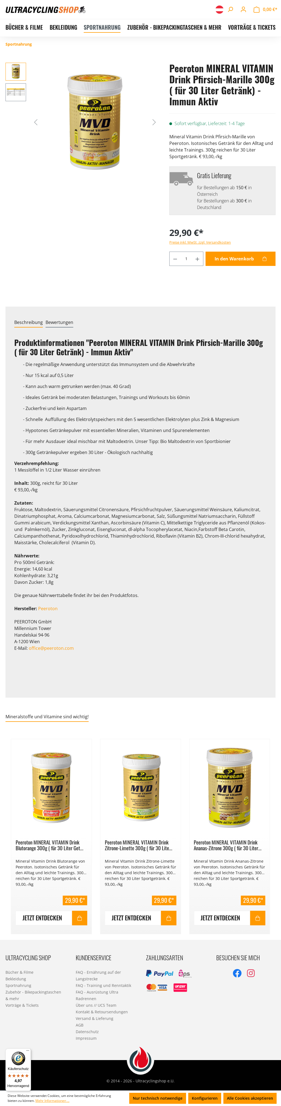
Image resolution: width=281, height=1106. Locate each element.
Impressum (86, 1038)
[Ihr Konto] (243, 9)
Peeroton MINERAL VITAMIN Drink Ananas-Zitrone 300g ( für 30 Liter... (228, 845)
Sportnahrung (18, 985)
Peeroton (48, 609)
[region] (140, 833)
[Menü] (27, 1052)
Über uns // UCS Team (96, 1005)
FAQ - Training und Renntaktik (103, 985)
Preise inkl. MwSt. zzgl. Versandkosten (200, 242)
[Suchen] (230, 9)
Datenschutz (87, 1031)
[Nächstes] (154, 122)
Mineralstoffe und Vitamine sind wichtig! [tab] (47, 717)
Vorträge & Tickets (22, 1005)
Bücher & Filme (19, 972)
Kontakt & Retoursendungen (102, 1011)
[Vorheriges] (36, 122)
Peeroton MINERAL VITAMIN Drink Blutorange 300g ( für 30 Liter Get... (49, 845)
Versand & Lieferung (94, 1018)
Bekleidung (15, 978)
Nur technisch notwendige (157, 1098)
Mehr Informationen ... (52, 1100)
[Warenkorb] (265, 9)
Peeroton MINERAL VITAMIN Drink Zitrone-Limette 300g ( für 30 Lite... (138, 845)
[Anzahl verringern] (175, 259)
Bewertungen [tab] (59, 322)
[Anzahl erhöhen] (197, 259)
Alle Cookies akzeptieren (250, 1098)
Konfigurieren (205, 1098)
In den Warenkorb (234, 259)
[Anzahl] (186, 259)
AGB (79, 1025)
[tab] (28, 323)
